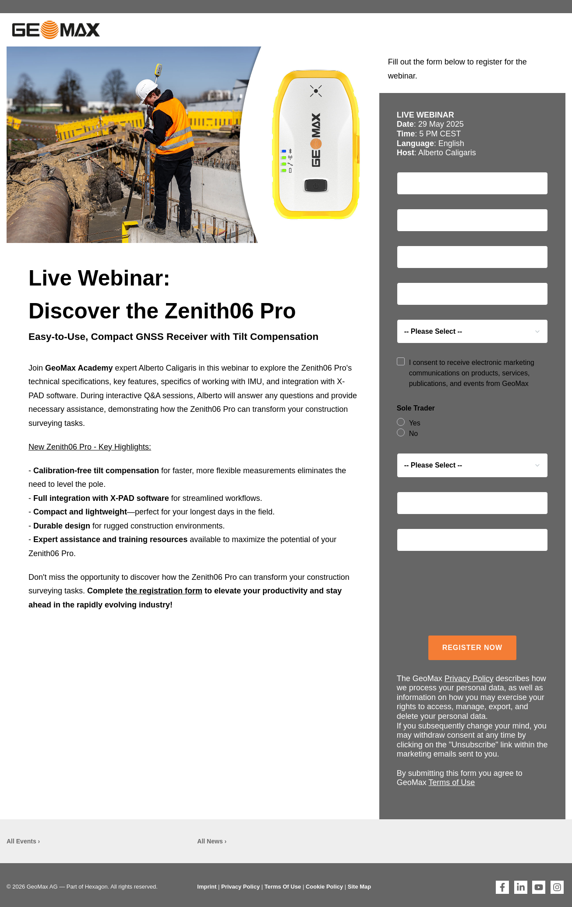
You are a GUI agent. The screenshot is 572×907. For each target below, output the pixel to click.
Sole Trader (416, 408)
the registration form (163, 590)
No (413, 433)
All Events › (23, 841)
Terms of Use (451, 782)
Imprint (206, 886)
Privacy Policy (469, 678)
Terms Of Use (283, 886)
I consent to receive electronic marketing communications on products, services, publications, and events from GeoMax (471, 373)
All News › (211, 841)
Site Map (359, 886)
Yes (414, 423)
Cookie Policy (324, 886)
